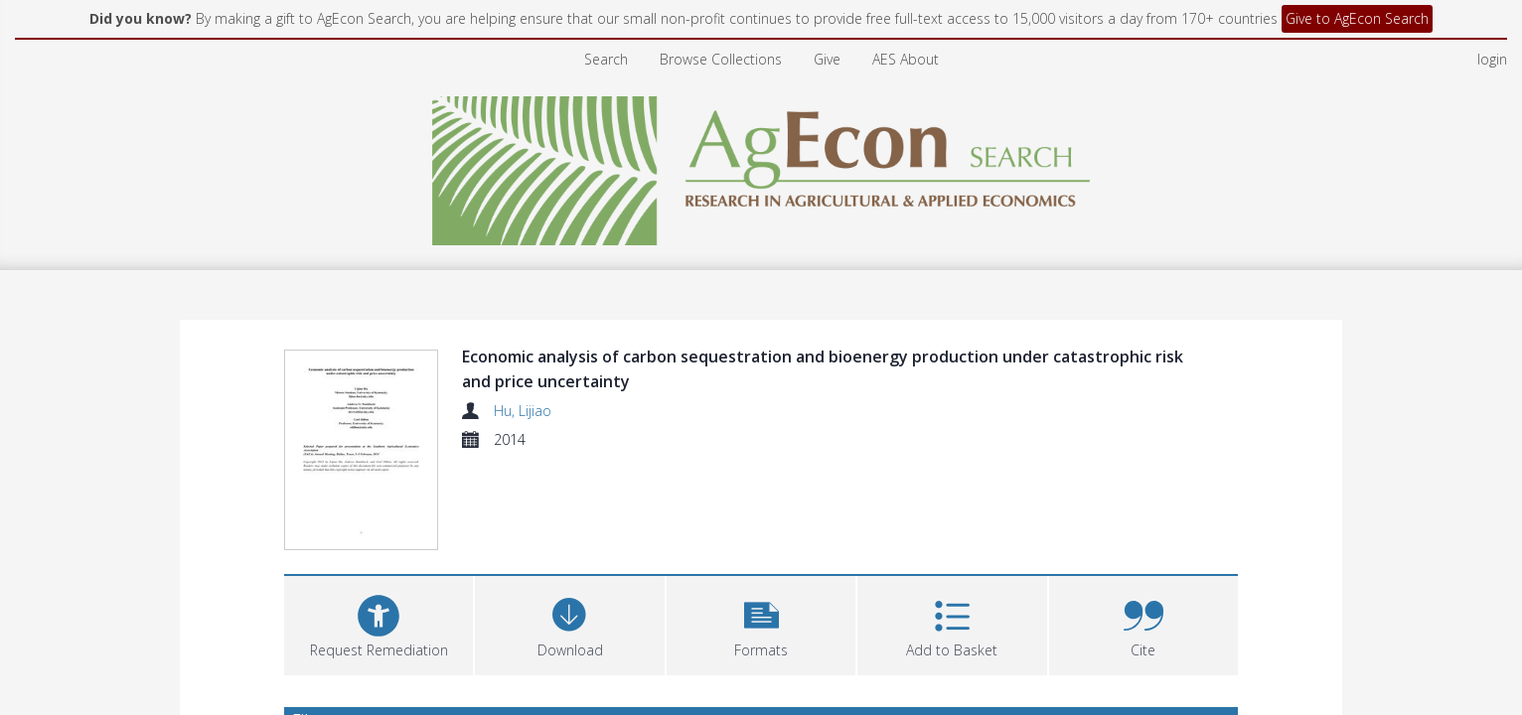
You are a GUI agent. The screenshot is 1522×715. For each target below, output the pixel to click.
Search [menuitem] (606, 59)
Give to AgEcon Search (1357, 18)
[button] (761, 529)
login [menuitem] (1492, 59)
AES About (905, 59)
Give (827, 59)
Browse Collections (721, 59)
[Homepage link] (761, 165)
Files (308, 626)
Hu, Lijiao (522, 410)
